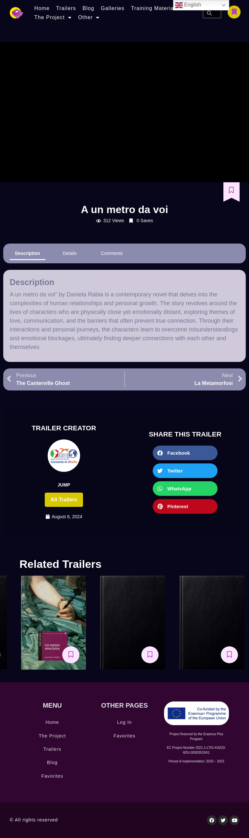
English (188, 5)
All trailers (64, 499)
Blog (88, 8)
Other (89, 17)
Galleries (112, 8)
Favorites (52, 776)
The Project (53, 17)
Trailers (66, 8)
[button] (185, 453)
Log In (124, 722)
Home (42, 8)
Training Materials (154, 8)
